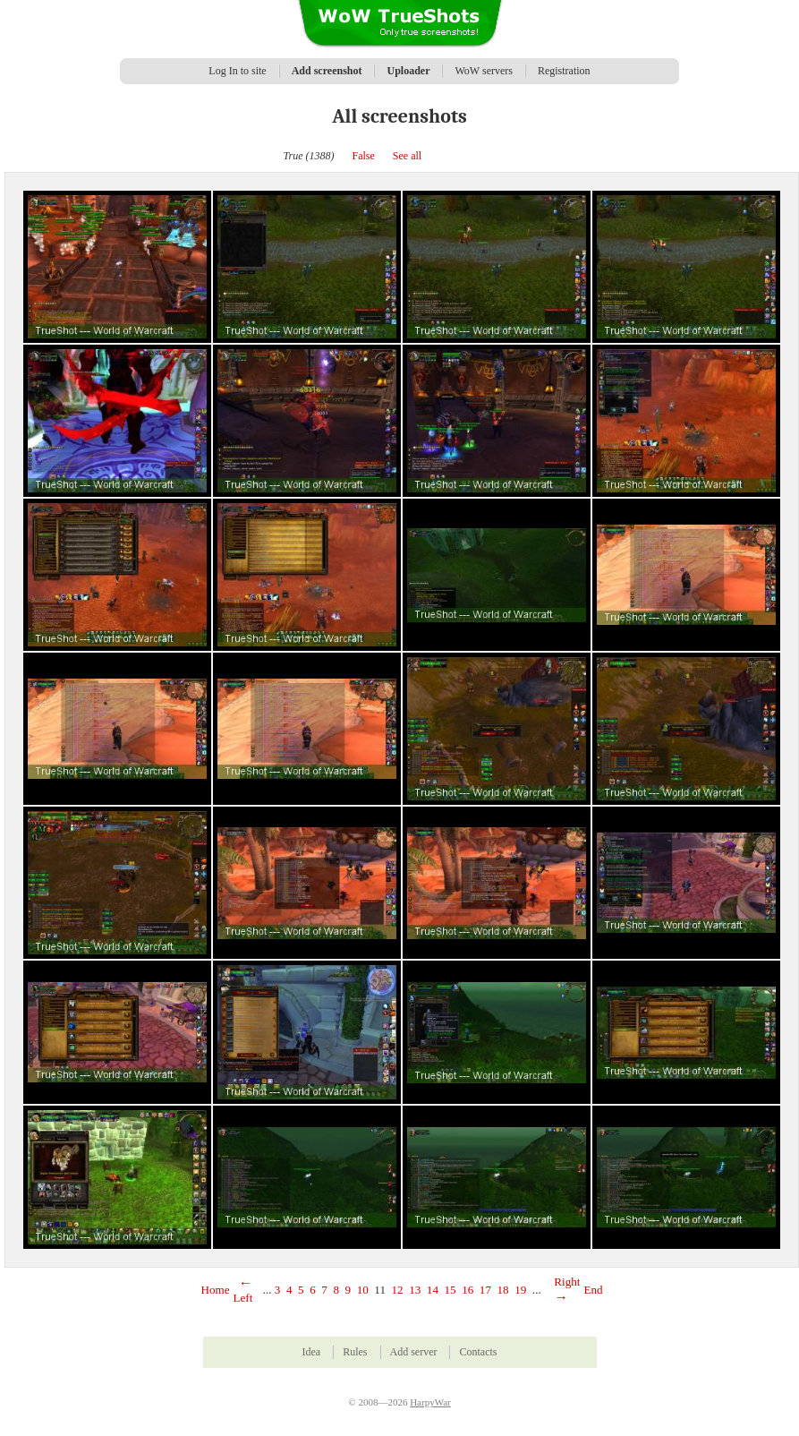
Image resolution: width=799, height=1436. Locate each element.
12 (398, 1289)
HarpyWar (430, 1402)
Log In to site (237, 70)
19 (520, 1289)
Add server (414, 1352)
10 (363, 1289)
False (364, 156)
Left (243, 1290)
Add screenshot (327, 70)
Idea (311, 1352)
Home (215, 1289)
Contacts (478, 1352)
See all (407, 156)
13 (415, 1289)
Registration (564, 70)
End (592, 1289)
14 (432, 1289)
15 (450, 1289)
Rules (355, 1352)
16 (467, 1289)
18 (503, 1289)
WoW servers (483, 70)
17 (485, 1289)
